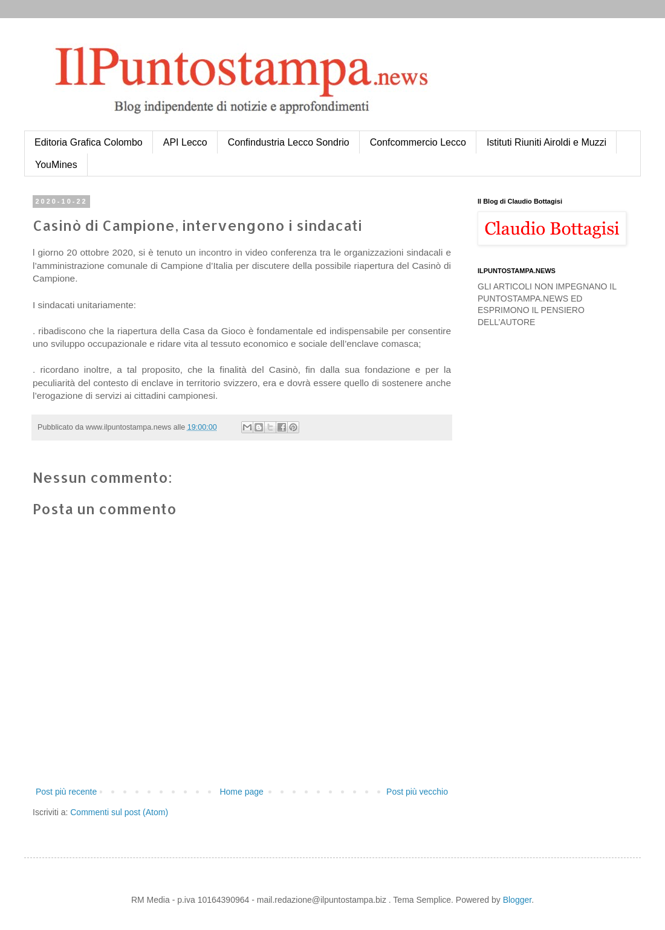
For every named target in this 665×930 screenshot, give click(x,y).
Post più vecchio (417, 791)
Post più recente (66, 791)
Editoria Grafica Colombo (88, 142)
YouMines (56, 165)
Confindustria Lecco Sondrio (288, 142)
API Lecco (185, 142)
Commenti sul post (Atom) (119, 812)
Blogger (517, 900)
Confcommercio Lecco (418, 142)
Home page (241, 791)
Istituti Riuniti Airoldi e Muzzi (546, 142)
